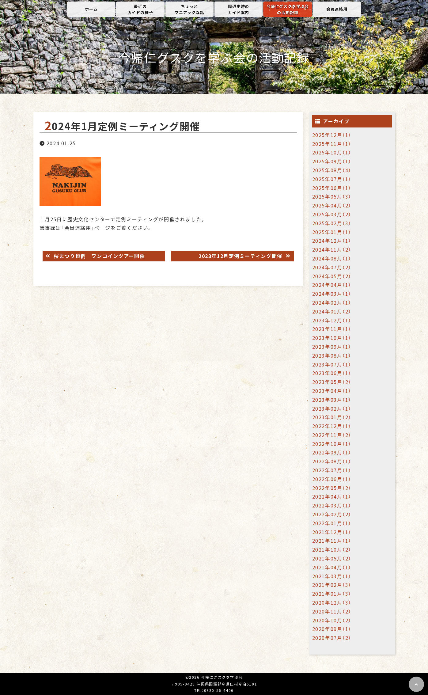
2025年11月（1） (332, 143)
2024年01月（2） (332, 311)
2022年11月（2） (332, 435)
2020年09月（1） (332, 628)
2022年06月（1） (332, 479)
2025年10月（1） (332, 152)
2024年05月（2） (332, 276)
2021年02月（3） (332, 584)
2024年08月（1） (332, 258)
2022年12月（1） (332, 426)
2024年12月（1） (332, 240)
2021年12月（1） (332, 532)
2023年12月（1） (332, 320)
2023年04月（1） (332, 390)
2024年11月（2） (332, 249)
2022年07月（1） (332, 470)
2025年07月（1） (332, 179)
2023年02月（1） (332, 408)
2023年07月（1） (332, 364)
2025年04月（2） (332, 205)
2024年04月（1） (332, 284)
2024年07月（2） (332, 267)
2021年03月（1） (332, 576)
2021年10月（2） (332, 549)
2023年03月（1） (332, 399)
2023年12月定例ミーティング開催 (241, 256)
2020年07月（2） (332, 637)
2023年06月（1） (332, 373)
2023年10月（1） (332, 337)
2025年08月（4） (332, 170)
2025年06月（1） (332, 188)
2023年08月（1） (332, 355)
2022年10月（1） (332, 443)
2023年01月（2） (332, 417)
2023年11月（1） (332, 328)
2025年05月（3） (332, 196)
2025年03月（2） (332, 214)
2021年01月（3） (332, 593)
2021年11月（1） (332, 540)
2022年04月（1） (332, 496)
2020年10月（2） (332, 620)
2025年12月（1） (332, 135)
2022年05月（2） (332, 488)
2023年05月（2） (332, 381)
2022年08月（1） (332, 461)
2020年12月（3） (332, 602)
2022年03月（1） (332, 505)
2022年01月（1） (332, 523)
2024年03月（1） (332, 293)
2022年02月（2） (332, 514)
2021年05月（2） (332, 558)
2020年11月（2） (332, 611)
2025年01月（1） (332, 232)
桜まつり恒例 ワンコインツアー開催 (98, 256)
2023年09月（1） (332, 346)
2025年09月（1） (332, 161)
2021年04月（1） (332, 567)
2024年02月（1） (332, 302)
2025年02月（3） (332, 223)
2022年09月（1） (332, 452)
